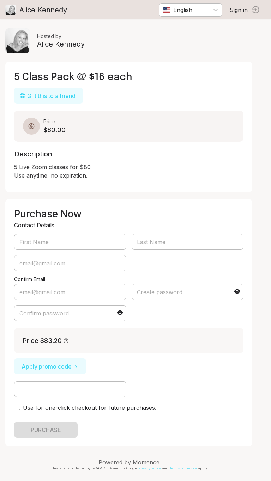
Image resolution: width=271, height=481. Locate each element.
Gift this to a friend (48, 95)
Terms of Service (183, 468)
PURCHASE (46, 429)
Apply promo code (50, 366)
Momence (146, 462)
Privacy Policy (149, 468)
